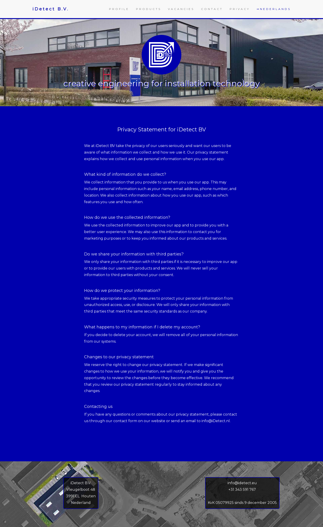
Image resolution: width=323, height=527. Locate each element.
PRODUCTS (148, 9)
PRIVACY (240, 9)
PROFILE (119, 9)
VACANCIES (181, 9)
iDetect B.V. (50, 9)
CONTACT (212, 9)
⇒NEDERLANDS (274, 9)
